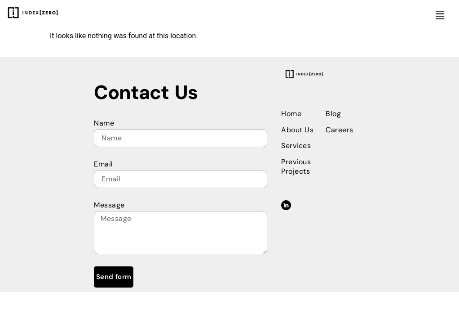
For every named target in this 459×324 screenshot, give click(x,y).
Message (109, 205)
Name (104, 123)
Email (103, 164)
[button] (440, 15)
